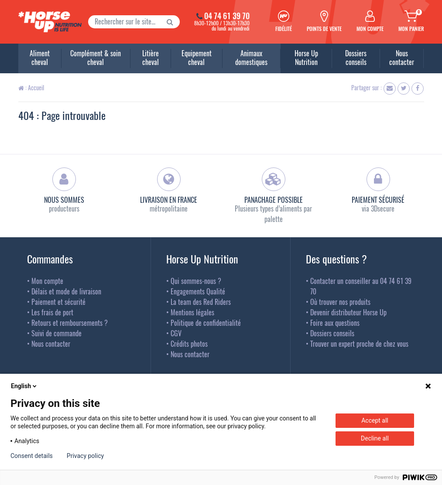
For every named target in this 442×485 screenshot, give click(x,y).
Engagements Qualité (198, 291)
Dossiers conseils (332, 333)
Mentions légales (192, 312)
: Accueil (31, 87)
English (24, 386)
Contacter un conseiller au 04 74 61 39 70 (360, 286)
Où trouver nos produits (340, 302)
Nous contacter (50, 343)
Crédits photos (189, 343)
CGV (176, 333)
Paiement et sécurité (58, 302)
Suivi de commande (56, 333)
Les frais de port (52, 312)
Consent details (31, 455)
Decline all (375, 438)
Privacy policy (85, 455)
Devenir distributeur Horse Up (348, 312)
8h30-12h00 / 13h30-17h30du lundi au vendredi (221, 22)
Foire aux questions (335, 323)
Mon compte (47, 281)
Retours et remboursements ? (69, 323)
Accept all (374, 420)
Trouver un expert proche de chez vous (359, 343)
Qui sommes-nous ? (196, 281)
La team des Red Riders (201, 302)
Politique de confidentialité (206, 323)
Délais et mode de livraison (66, 291)
